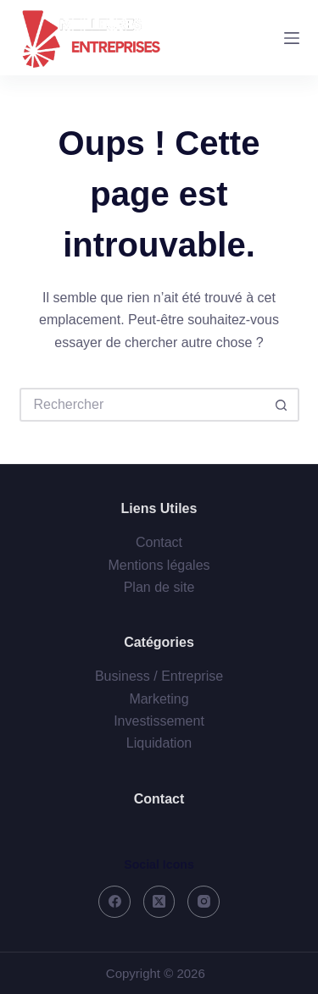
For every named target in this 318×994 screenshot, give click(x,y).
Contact (159, 542)
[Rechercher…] (142, 405)
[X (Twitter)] (159, 902)
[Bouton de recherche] (282, 405)
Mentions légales (158, 565)
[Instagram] (203, 902)
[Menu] (291, 38)
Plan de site (159, 587)
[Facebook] (114, 902)
